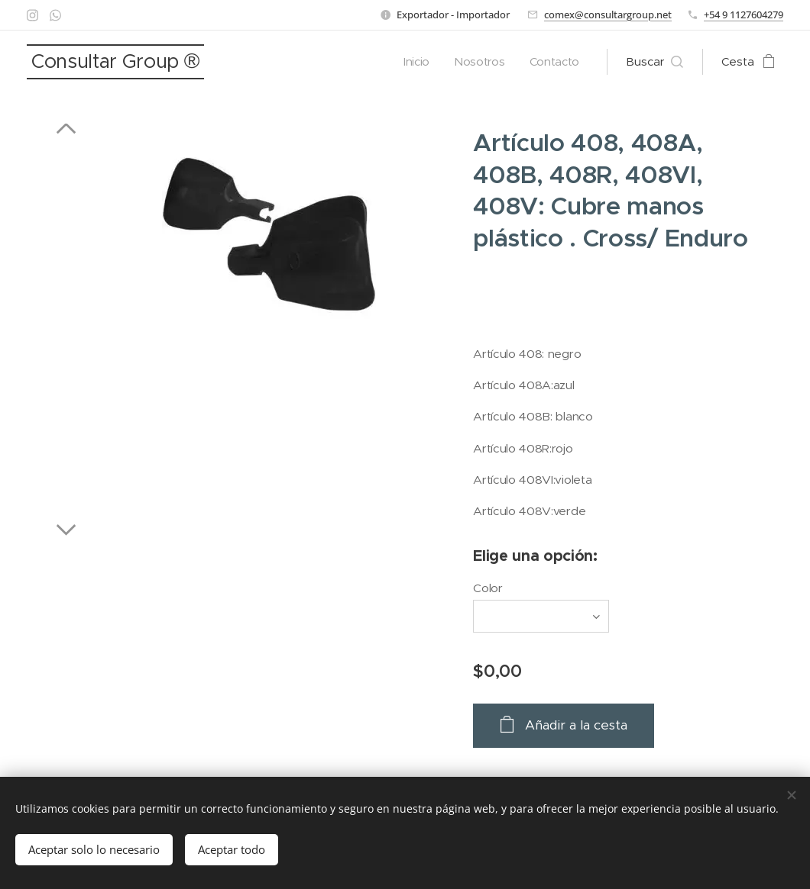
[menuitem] (416, 62)
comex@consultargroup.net (608, 14)
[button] (654, 62)
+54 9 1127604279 (743, 14)
